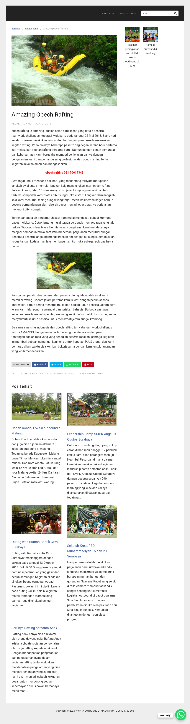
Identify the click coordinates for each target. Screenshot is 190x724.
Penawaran (127, 13)
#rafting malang (90, 373)
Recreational (31, 28)
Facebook (40, 364)
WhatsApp (72, 364)
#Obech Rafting (32, 373)
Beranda (108, 13)
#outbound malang (61, 373)
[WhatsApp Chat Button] (180, 714)
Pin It (88, 364)
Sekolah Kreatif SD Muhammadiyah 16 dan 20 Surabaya (87, 551)
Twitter (56, 364)
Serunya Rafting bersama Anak (34, 628)
